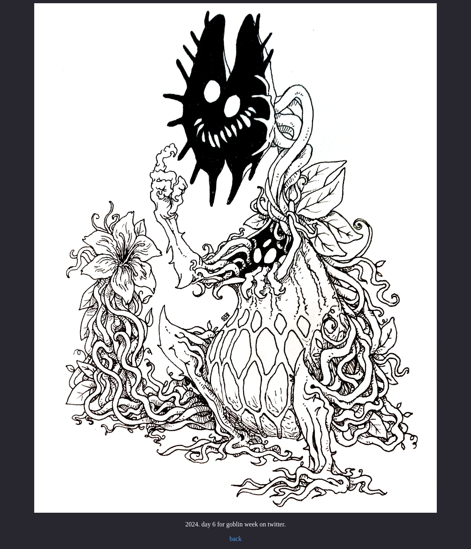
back (235, 538)
